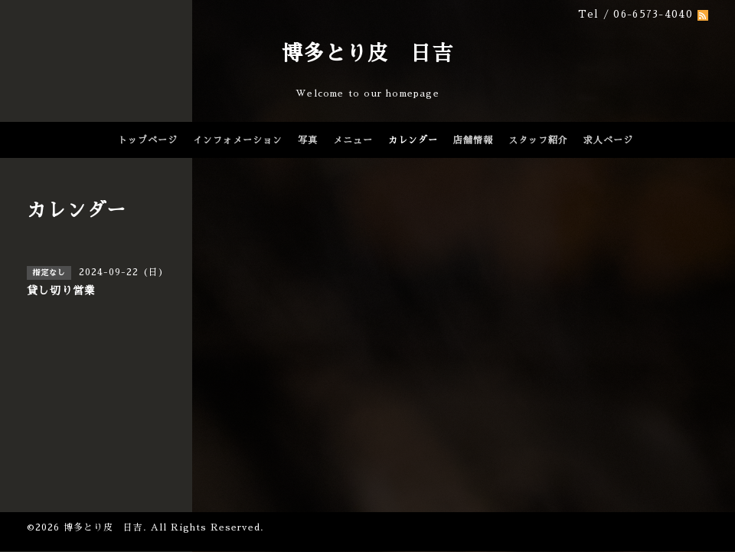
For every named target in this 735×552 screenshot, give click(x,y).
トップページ (148, 140)
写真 (308, 140)
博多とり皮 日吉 (367, 53)
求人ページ (608, 140)
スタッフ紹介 (538, 140)
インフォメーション (238, 140)
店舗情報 (473, 140)
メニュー (353, 140)
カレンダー (413, 140)
